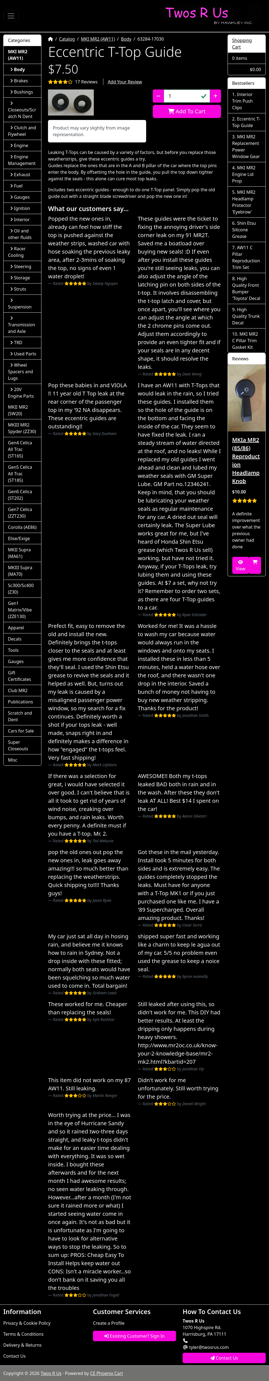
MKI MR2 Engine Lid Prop (244, 174)
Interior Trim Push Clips (242, 101)
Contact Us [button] (224, 1358)
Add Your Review (125, 82)
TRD (16, 342)
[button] (71, 102)
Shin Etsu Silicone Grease (244, 229)
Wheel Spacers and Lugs (20, 371)
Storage (20, 278)
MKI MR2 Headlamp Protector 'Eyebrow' (244, 202)
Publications (20, 702)
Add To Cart (187, 111)
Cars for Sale (21, 731)
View (240, 566)
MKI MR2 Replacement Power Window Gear (246, 146)
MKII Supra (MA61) (19, 553)
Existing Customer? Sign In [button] (134, 1336)
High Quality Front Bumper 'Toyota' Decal (246, 288)
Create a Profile (108, 1323)
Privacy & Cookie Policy (26, 1323)
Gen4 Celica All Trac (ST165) (20, 449)
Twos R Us (51, 1373)
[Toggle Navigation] (11, 15)
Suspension (20, 304)
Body (126, 39)
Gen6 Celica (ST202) (20, 495)
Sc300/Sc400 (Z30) (21, 588)
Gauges (20, 197)
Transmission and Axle (21, 325)
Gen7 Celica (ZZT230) (20, 512)
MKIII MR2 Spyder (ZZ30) (22, 428)
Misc (12, 760)
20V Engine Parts (21, 392)
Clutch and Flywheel (22, 131)
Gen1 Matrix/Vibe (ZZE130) (20, 609)
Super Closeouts (18, 745)
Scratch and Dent (20, 716)
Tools (13, 650)
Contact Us (14, 1356)
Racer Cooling (17, 252)
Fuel (16, 186)
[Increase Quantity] (215, 96)
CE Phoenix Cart (106, 1373)
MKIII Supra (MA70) (20, 571)
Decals (14, 639)
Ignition (20, 208)
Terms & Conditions (23, 1334)
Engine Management (22, 160)
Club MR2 (18, 690)
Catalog (67, 39)
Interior (20, 220)
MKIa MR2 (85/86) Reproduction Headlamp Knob (246, 460)
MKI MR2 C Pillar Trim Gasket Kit (245, 340)
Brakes (19, 81)
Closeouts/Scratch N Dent (22, 110)
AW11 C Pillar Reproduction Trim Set (246, 257)
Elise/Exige (19, 538)
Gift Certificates (19, 676)
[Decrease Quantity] (158, 96)
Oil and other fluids (20, 234)
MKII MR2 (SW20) (18, 410)
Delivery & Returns (22, 1345)
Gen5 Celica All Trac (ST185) (20, 473)
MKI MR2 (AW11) (98, 39)
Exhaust (20, 175)
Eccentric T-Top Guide (246, 122)
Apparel (16, 628)
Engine (19, 145)
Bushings (21, 92)
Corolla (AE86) (22, 527)
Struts (18, 289)
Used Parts (23, 354)
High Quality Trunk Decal (246, 316)
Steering (20, 266)
